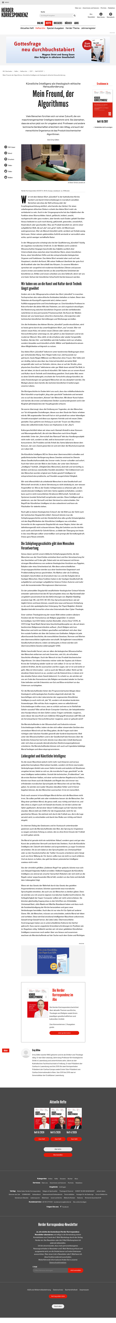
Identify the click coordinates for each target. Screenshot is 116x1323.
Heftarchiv (40, 28)
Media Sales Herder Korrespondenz (29, 1191)
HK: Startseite (7, 71)
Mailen (10, 177)
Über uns (78, 8)
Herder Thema (72, 28)
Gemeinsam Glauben (21, 1198)
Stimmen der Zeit (14, 1194)
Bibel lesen (45, 1198)
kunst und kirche (56, 1198)
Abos (76, 23)
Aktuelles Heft (27, 28)
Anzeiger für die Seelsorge (84, 1194)
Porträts (103, 8)
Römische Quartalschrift (93, 1198)
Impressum (84, 1290)
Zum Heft (42, 1139)
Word (10, 153)
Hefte (48, 23)
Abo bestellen (58, 1155)
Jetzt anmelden (75, 1270)
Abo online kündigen (79, 1202)
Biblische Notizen (69, 1198)
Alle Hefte (58, 1149)
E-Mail (35, 1267)
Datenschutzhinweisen (57, 1262)
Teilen (10, 165)
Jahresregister (88, 28)
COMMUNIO (26, 1194)
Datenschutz (58, 1290)
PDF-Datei (11, 147)
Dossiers (58, 23)
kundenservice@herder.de (62, 1202)
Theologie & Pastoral (66, 1191)
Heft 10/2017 (39, 71)
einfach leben (101, 1191)
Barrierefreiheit (71, 1290)
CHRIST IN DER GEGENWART (85, 1191)
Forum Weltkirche (101, 1194)
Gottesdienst (36, 1194)
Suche (43, 12)
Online (40, 23)
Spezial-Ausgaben (55, 28)
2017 (31, 71)
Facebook (65, 1207)
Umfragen (62, 1187)
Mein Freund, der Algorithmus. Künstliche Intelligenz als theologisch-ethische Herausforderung (34, 75)
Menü (7, 2)
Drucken (11, 159)
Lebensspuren (35, 1198)
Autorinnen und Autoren (91, 8)
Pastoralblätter (69, 1194)
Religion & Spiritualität (50, 1191)
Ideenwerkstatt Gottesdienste (52, 1194)
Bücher (68, 23)
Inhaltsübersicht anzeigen (103, 127)
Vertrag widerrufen (58, 1296)
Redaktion (111, 8)
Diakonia (80, 1198)
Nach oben (58, 1306)
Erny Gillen (55, 139)
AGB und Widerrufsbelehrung (39, 1290)
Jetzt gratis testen (64, 1033)
